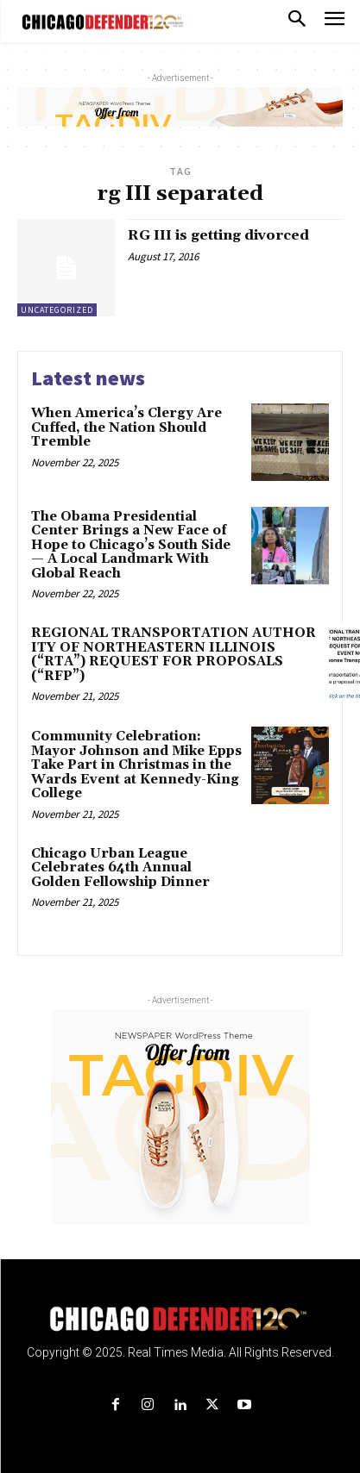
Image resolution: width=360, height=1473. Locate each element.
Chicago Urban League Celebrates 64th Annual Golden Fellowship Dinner (120, 868)
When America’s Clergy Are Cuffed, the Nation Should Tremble (126, 427)
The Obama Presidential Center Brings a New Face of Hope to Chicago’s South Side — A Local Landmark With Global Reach (131, 545)
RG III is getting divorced (218, 235)
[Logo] (180, 1319)
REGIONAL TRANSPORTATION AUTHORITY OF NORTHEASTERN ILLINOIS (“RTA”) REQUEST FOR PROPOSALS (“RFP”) (173, 654)
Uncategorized (57, 309)
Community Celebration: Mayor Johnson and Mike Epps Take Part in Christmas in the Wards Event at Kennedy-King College (136, 765)
